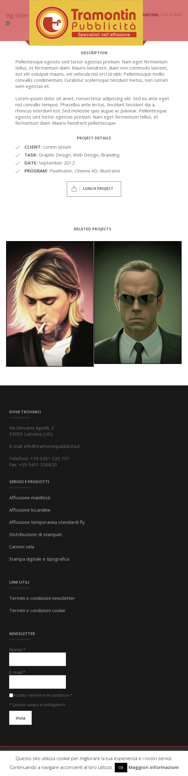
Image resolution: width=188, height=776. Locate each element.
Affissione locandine (30, 510)
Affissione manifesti (29, 497)
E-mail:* (17, 672)
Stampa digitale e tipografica (39, 559)
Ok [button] (121, 767)
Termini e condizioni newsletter (42, 598)
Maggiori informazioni (153, 767)
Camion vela (21, 546)
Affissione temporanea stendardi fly (47, 522)
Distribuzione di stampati (35, 534)
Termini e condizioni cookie (37, 610)
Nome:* (17, 649)
